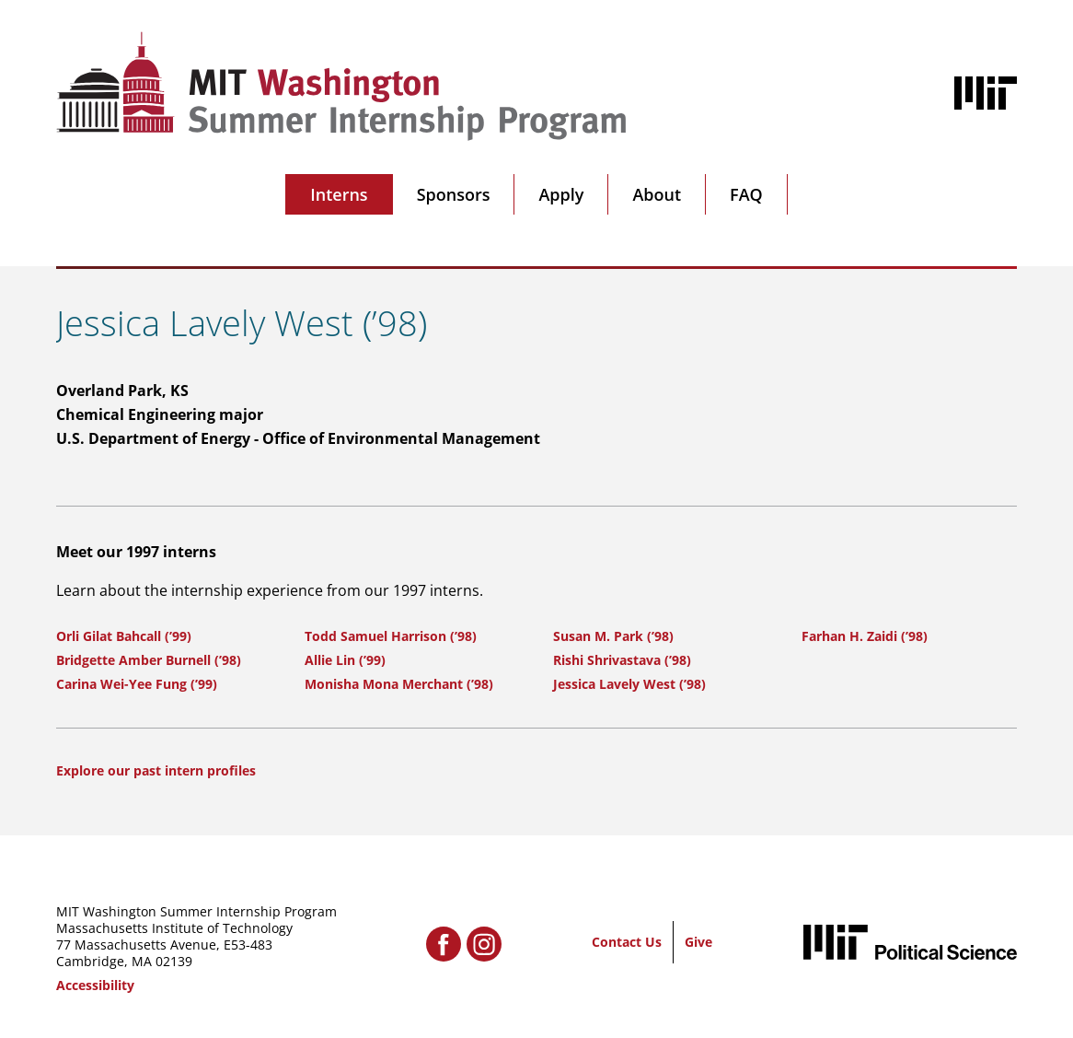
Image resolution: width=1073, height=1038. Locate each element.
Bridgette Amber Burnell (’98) (148, 660)
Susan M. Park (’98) (613, 636)
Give (698, 942)
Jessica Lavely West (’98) (629, 684)
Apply (560, 194)
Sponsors (453, 194)
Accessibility (95, 985)
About (656, 194)
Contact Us (627, 942)
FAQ (746, 194)
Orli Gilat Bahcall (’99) (123, 636)
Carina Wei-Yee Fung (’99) (136, 684)
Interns (338, 194)
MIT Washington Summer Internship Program (196, 911)
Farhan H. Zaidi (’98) (865, 636)
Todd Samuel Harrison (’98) (391, 636)
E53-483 (248, 944)
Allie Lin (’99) (345, 660)
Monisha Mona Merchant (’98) (399, 684)
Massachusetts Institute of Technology (174, 928)
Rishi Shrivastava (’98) (622, 660)
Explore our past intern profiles (156, 770)
